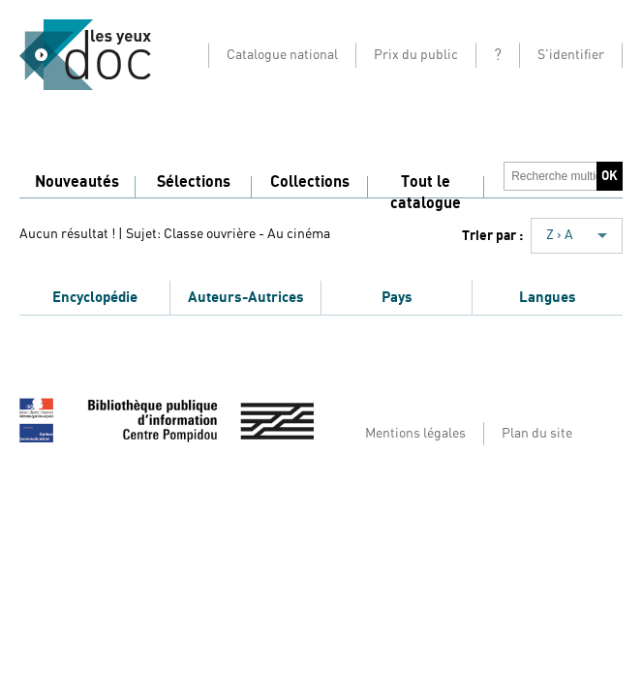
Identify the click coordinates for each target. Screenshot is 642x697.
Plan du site (537, 433)
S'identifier (570, 55)
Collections (310, 182)
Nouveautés (77, 182)
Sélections (193, 182)
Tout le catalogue (425, 192)
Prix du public (416, 55)
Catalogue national (282, 55)
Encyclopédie (95, 297)
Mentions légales (415, 433)
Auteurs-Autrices (246, 297)
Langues (547, 297)
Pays (397, 297)
